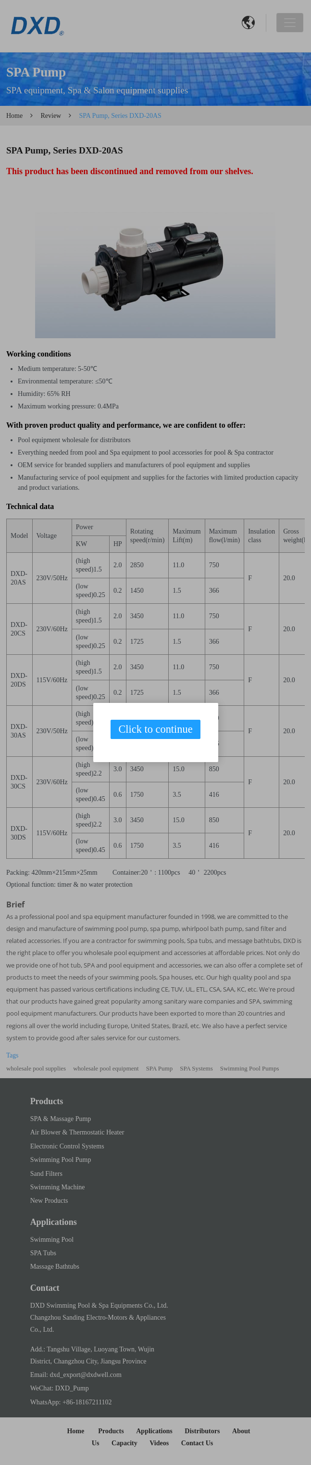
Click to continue (155, 729)
